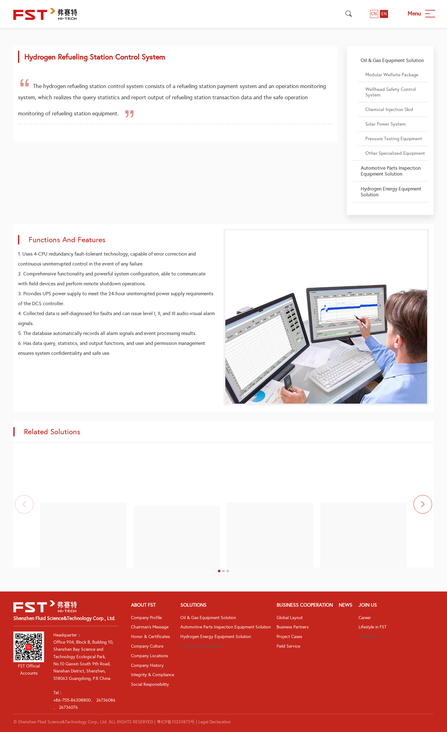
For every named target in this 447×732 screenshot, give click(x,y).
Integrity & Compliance (152, 674)
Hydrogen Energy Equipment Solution (215, 636)
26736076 (68, 707)
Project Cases (289, 636)
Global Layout (290, 617)
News (345, 605)
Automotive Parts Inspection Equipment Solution (225, 627)
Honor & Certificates (150, 636)
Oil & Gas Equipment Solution (208, 617)
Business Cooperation (305, 605)
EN (384, 13)
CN (374, 13)
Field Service (288, 646)
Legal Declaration (214, 722)
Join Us (368, 605)
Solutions (193, 605)
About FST (143, 605)
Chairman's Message (150, 627)
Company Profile (146, 617)
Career (365, 617)
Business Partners (293, 627)
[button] (219, 571)
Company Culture (147, 646)
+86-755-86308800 (72, 700)
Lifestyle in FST (372, 627)
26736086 (105, 700)
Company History (147, 665)
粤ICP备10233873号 (176, 722)
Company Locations (149, 655)
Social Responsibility (150, 684)
